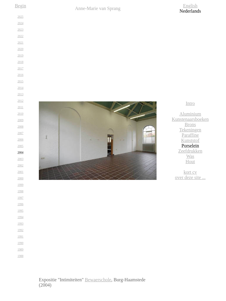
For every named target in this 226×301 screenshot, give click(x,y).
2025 (21, 16)
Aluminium (190, 113)
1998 (21, 191)
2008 (21, 126)
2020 (21, 49)
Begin (20, 5)
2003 (21, 158)
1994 (21, 217)
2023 (21, 29)
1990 (21, 243)
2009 (21, 120)
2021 (21, 42)
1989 (21, 249)
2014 (21, 87)
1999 (21, 184)
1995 (21, 210)
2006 (21, 139)
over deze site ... (190, 177)
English (190, 5)
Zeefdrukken (190, 150)
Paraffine (190, 135)
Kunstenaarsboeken (190, 119)
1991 (21, 236)
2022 (21, 36)
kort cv (190, 172)
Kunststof (190, 140)
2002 (21, 165)
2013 (21, 94)
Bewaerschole (98, 279)
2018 (21, 61)
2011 (21, 107)
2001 (21, 171)
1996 (21, 204)
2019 (21, 55)
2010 (21, 113)
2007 (21, 133)
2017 (21, 68)
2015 (21, 81)
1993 (21, 223)
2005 (21, 146)
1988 (21, 255)
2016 (21, 74)
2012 (21, 100)
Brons (190, 124)
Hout (190, 161)
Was (190, 156)
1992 (21, 230)
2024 (21, 23)
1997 (21, 197)
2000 (21, 178)
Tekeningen (190, 129)
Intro (190, 103)
